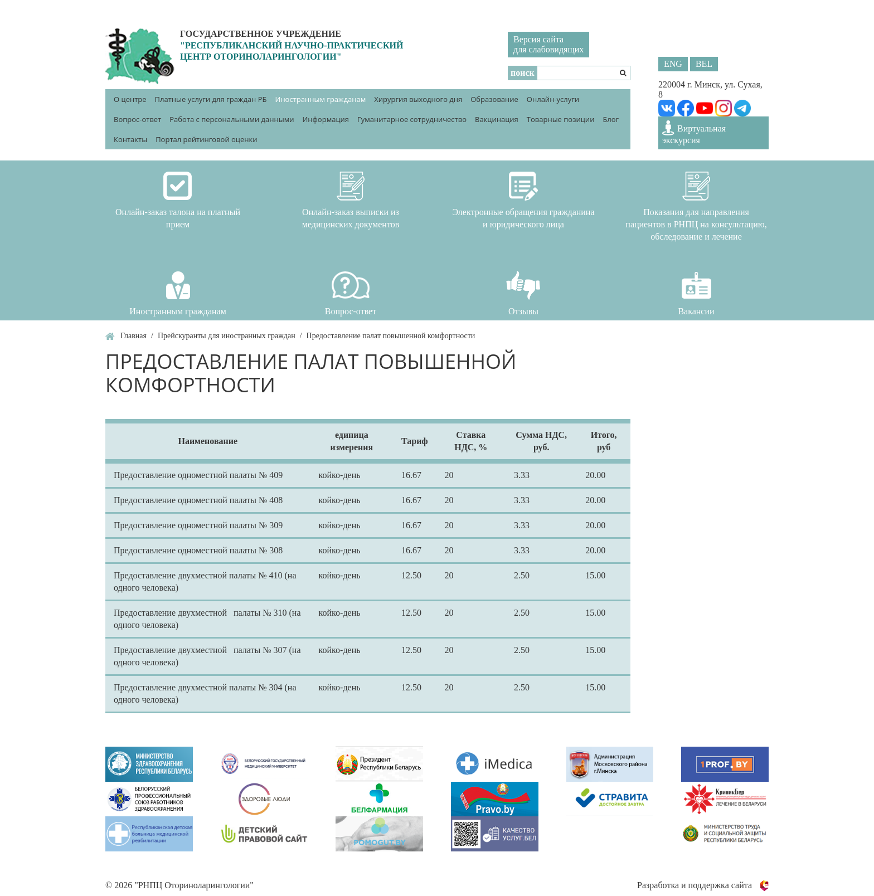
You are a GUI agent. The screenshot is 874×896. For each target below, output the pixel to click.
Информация (325, 119)
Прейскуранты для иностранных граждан (226, 336)
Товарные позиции (561, 119)
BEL (704, 64)
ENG (673, 64)
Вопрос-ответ (137, 119)
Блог (611, 119)
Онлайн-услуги (553, 99)
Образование (494, 99)
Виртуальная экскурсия (694, 132)
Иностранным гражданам (320, 99)
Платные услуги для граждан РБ (211, 99)
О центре (130, 99)
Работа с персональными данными (231, 119)
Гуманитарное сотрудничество (412, 119)
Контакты (130, 139)
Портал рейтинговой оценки (206, 139)
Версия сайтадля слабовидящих (548, 44)
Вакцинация (496, 119)
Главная (133, 336)
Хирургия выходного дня (418, 99)
